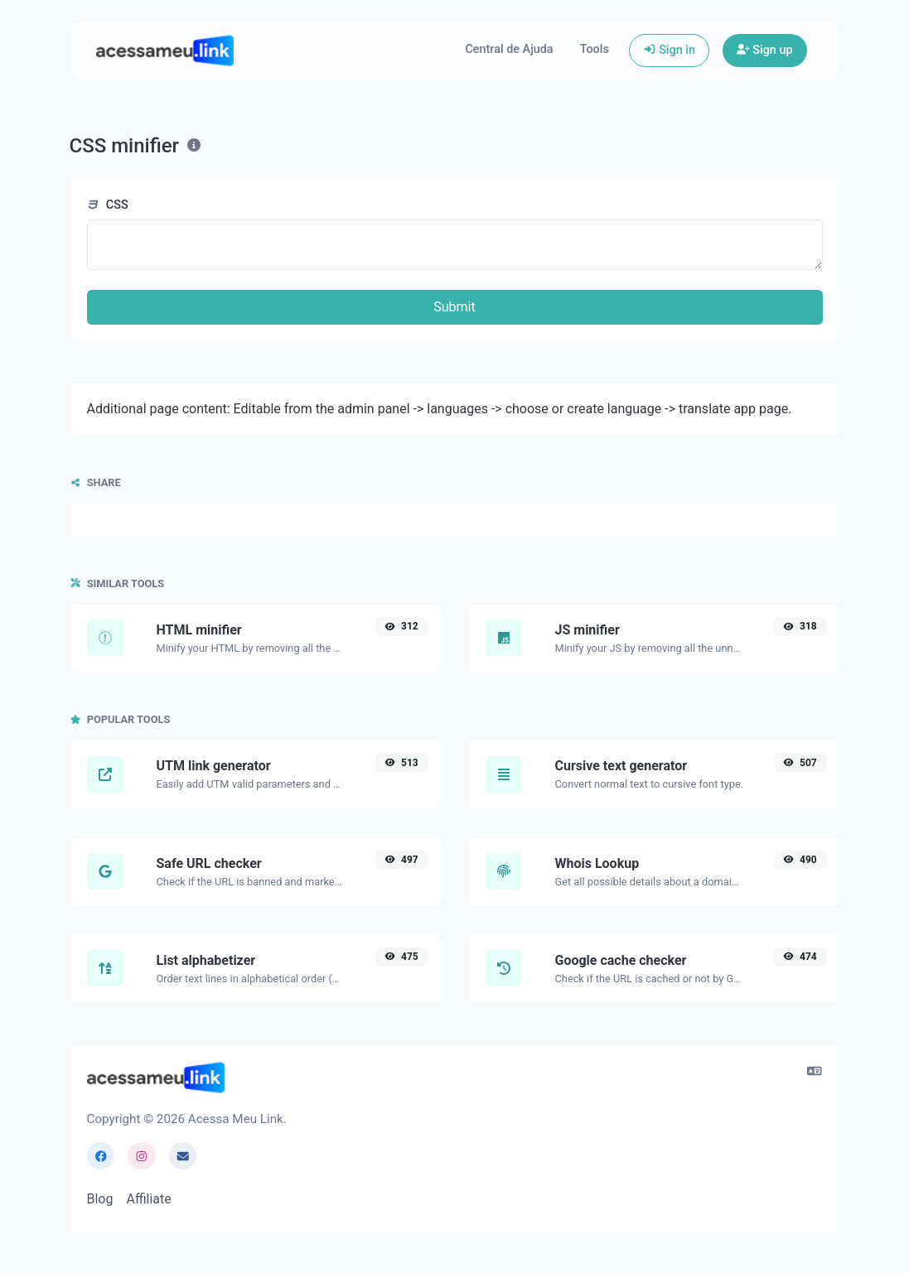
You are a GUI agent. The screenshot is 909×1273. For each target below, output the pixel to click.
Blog (100, 1199)
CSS (107, 205)
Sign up (765, 50)
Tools (594, 49)
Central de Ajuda (509, 49)
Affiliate (148, 1199)
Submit (454, 307)
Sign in (669, 50)
